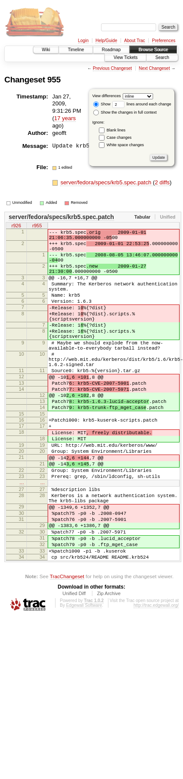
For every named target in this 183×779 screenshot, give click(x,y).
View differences (106, 96)
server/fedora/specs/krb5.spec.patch (106, 182)
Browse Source (153, 49)
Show (102, 104)
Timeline (76, 49)
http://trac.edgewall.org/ (156, 678)
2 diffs (162, 182)
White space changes (125, 145)
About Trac (134, 40)
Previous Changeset (112, 68)
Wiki (46, 49)
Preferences (164, 40)
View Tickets (125, 57)
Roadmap (111, 49)
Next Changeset (154, 68)
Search (162, 57)
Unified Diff (74, 666)
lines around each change (141, 104)
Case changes (119, 137)
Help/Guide (106, 40)
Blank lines (116, 130)
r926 (16, 226)
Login (83, 40)
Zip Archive (109, 666)
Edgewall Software (84, 678)
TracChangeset (67, 649)
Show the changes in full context (125, 112)
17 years (65, 118)
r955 (37, 226)
